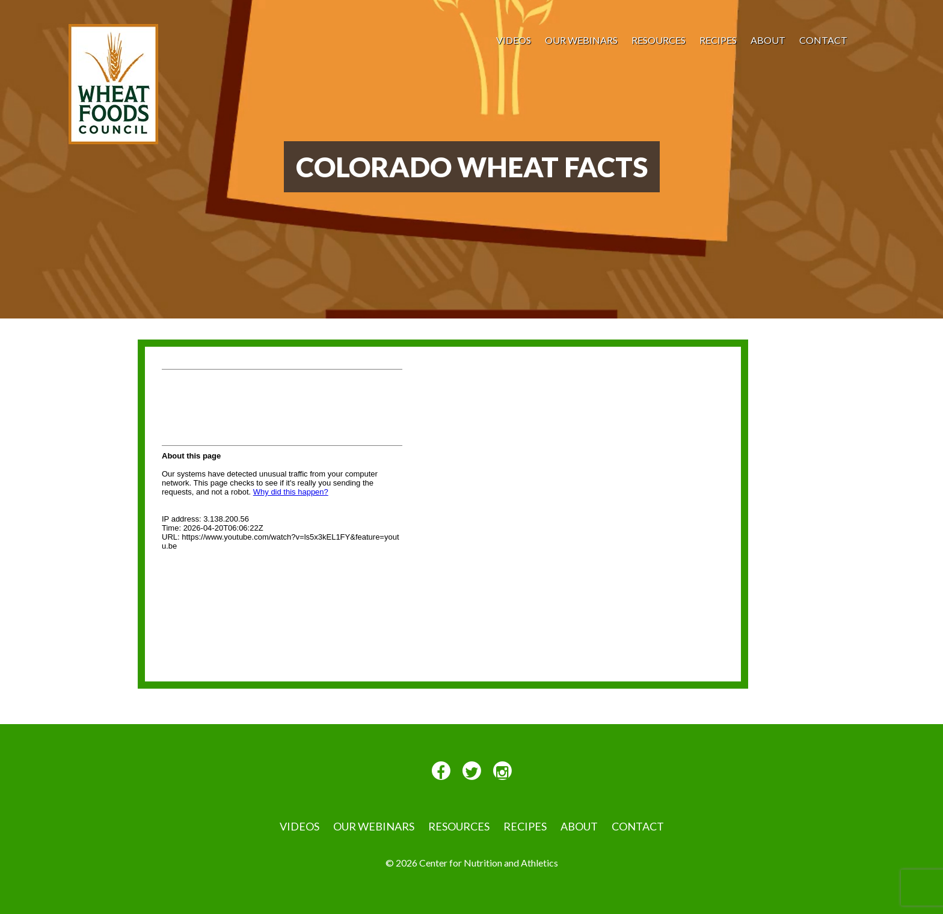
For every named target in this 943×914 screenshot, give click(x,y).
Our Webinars (581, 40)
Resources (658, 40)
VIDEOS (513, 40)
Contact (823, 40)
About (768, 40)
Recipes (718, 40)
